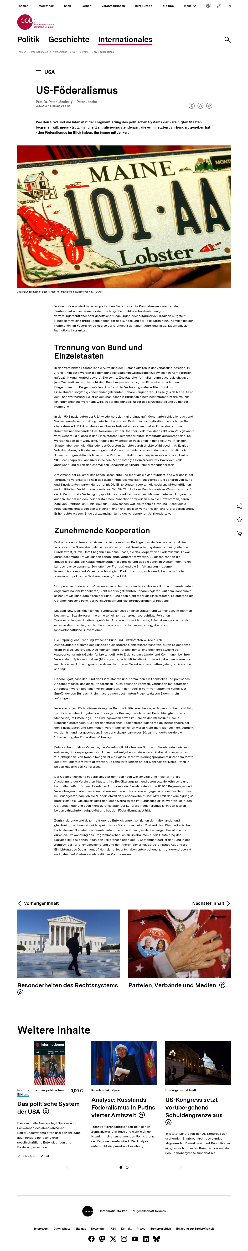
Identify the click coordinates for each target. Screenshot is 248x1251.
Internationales (39, 52)
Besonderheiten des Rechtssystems (67, 985)
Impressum (41, 1228)
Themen (21, 52)
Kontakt (126, 1228)
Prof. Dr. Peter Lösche (54, 102)
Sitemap (80, 1228)
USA (74, 52)
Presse (141, 1228)
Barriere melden (160, 1228)
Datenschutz (62, 1228)
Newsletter (98, 1228)
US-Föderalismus (104, 52)
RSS (113, 1228)
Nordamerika (60, 52)
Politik (85, 52)
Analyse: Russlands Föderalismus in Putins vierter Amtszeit (123, 1107)
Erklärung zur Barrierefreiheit (195, 1228)
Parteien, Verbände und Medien (173, 985)
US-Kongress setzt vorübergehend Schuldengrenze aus (194, 1107)
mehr (190, 6)
